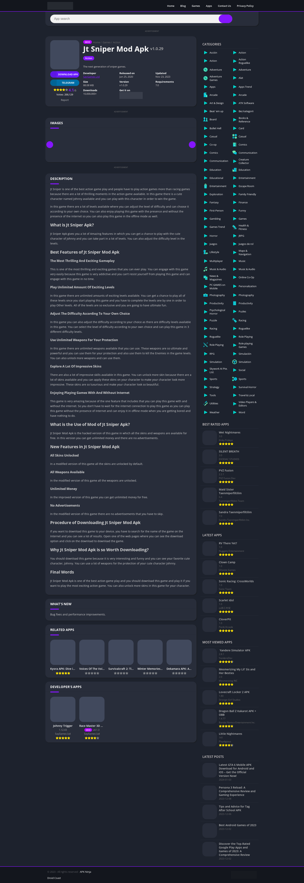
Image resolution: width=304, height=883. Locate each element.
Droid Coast (54, 878)
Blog (183, 6)
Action (116, 42)
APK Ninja (85, 871)
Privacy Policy (245, 6)
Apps (209, 6)
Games (196, 6)
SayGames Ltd (91, 76)
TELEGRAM (62, 83)
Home (170, 6)
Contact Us (224, 6)
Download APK (64, 74)
